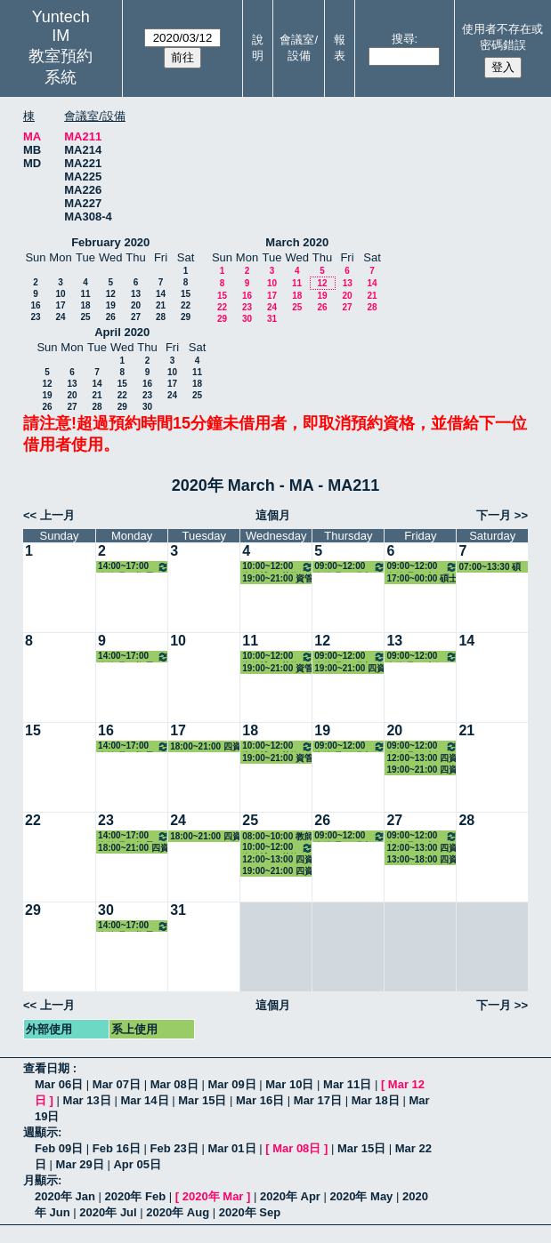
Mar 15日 (202, 1100)
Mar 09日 (231, 1084)
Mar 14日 (144, 1100)
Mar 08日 (174, 1084)
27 (136, 317)
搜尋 (403, 38)
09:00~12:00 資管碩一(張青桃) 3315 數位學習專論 (349, 567)
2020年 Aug (177, 1212)
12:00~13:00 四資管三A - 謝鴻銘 (422, 758)
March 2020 (296, 242)
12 (111, 294)
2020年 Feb (135, 1196)
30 (247, 319)
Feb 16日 (117, 1148)
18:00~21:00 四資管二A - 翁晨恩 (205, 747)
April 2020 (122, 332)
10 (60, 294)
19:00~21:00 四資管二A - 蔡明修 (277, 871)
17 (60, 305)
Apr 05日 (136, 1164)
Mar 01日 (231, 1148)
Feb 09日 (59, 1148)
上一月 (57, 515)
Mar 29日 (80, 1164)
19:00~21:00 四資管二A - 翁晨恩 (349, 668)
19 (111, 305)
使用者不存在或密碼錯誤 (502, 37)
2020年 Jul (107, 1212)
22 (185, 305)
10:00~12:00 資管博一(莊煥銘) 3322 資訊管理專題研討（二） (277, 567)
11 (85, 294)
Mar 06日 (59, 1084)
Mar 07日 (117, 1084)
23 (35, 317)
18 (85, 305)
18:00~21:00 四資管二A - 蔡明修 (133, 848)
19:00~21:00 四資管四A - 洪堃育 (422, 770)
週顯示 (40, 1132)
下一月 (493, 515)
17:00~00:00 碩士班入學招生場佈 (422, 578)
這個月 (272, 515)
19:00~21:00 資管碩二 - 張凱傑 (277, 668)
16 (35, 305)
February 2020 (110, 242)
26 (111, 317)
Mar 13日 (87, 1100)
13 (136, 294)
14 (161, 294)
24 (60, 317)
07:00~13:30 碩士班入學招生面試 (489, 567)
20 (136, 305)
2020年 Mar (213, 1196)
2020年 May (361, 1196)
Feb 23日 (174, 1148)
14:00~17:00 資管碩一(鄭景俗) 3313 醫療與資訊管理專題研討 (133, 567)
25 (85, 317)
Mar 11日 (347, 1084)
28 (161, 317)
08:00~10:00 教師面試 (277, 836)
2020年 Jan (65, 1196)
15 (185, 294)
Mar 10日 (289, 1084)
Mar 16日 (260, 1100)
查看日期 (48, 1068)
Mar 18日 (376, 1100)
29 (185, 317)
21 (161, 305)
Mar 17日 (318, 1100)
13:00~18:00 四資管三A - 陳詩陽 (422, 859)
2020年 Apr (290, 1196)
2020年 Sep (249, 1212)
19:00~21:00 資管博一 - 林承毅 (277, 578)
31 (272, 319)
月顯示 (40, 1180)
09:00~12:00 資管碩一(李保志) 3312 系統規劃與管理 (422, 567)
